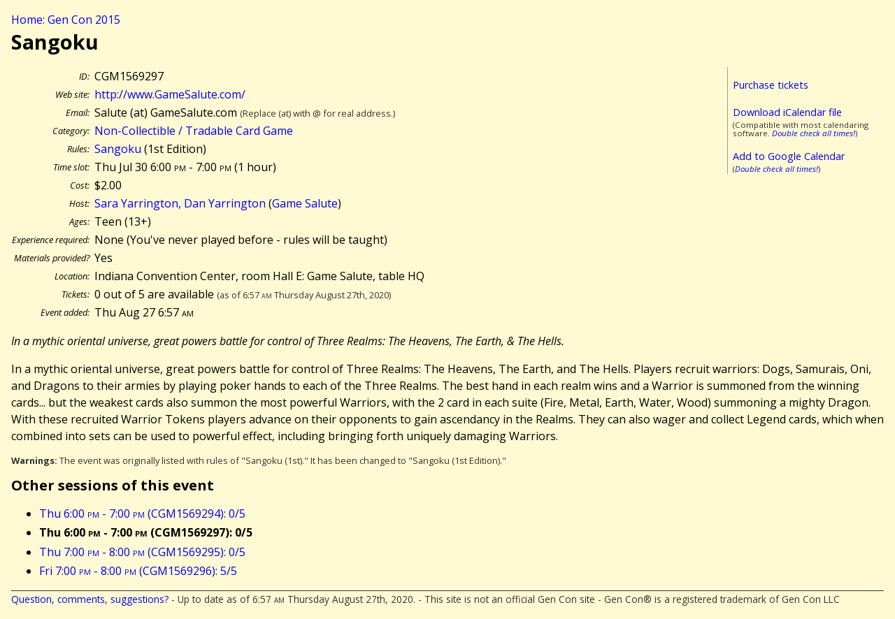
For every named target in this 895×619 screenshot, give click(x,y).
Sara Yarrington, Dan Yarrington (180, 203)
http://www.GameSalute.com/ (169, 94)
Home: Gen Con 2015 (65, 19)
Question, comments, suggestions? (90, 599)
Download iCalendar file (787, 112)
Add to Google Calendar (789, 156)
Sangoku (117, 148)
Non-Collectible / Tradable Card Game (193, 130)
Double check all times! (813, 133)
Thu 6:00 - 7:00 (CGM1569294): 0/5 (142, 513)
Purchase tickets (770, 85)
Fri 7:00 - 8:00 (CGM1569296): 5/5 (138, 570)
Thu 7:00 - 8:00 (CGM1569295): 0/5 (142, 552)
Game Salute (305, 203)
